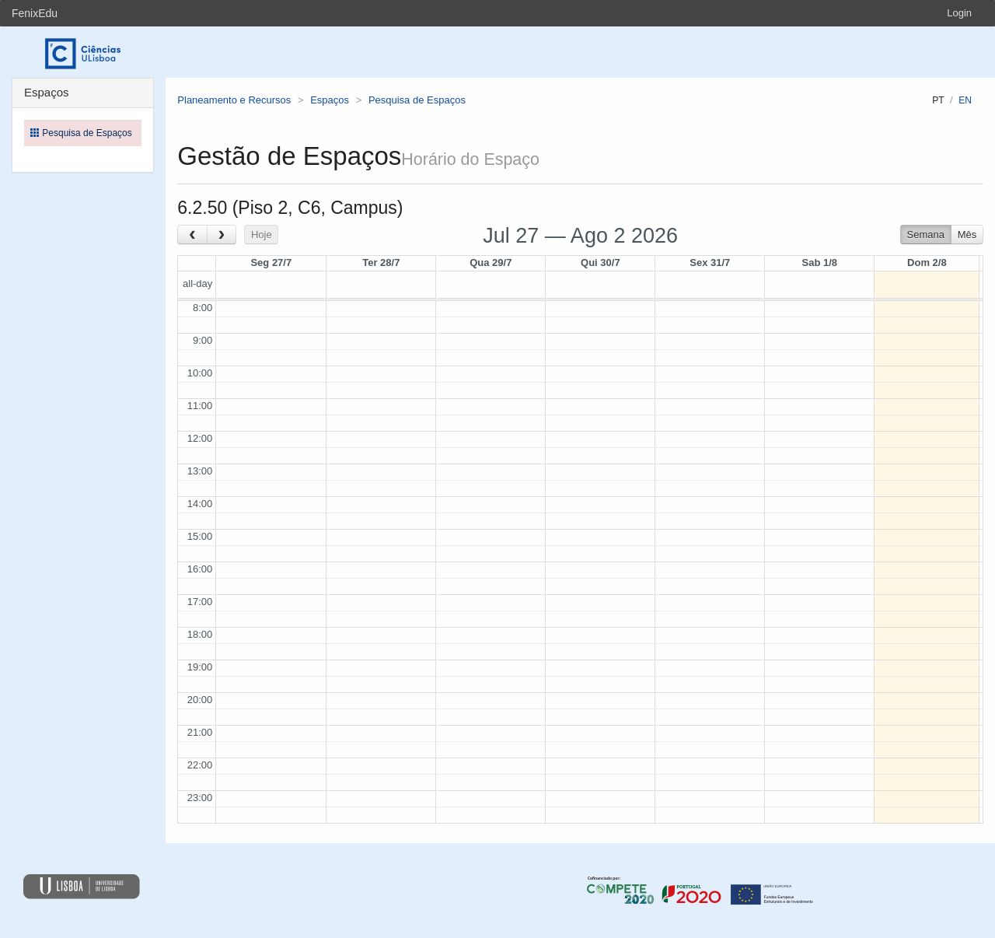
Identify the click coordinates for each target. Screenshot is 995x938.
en (965, 100)
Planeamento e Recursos (234, 100)
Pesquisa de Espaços (417, 100)
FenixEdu (35, 13)
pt (938, 100)
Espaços (329, 100)
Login (959, 13)
